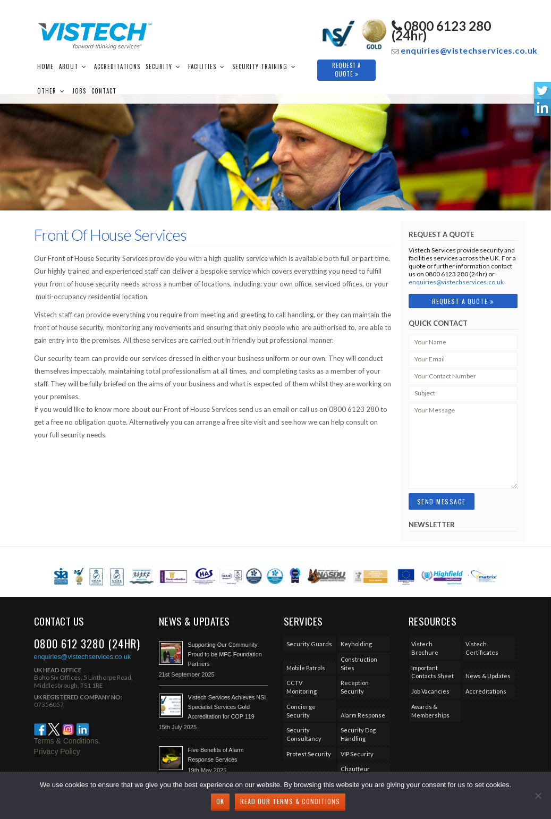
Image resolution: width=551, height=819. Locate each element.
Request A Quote (346, 69)
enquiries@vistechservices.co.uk (469, 50)
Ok (220, 801)
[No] (537, 795)
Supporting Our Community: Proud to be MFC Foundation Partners (225, 654)
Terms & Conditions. (67, 741)
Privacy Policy (57, 751)
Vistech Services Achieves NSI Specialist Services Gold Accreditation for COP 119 (227, 707)
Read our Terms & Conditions (290, 801)
